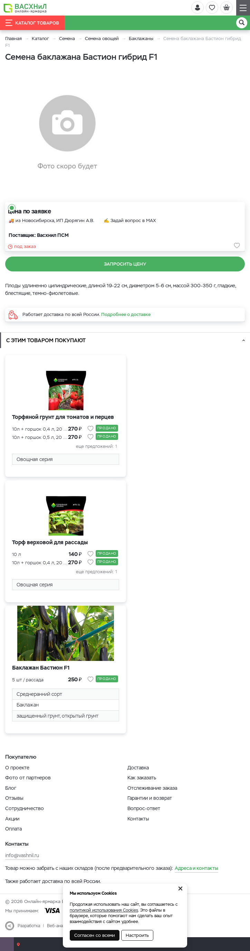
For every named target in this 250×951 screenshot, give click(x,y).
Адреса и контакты (196, 868)
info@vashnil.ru (22, 855)
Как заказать (141, 778)
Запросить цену (125, 264)
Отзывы (14, 798)
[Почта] (7, 944)
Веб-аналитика (61, 926)
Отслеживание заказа (152, 788)
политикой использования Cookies (104, 910)
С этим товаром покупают (46, 340)
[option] (67, 133)
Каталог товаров (32, 23)
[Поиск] (241, 22)
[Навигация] (243, 8)
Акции (12, 819)
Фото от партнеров (28, 778)
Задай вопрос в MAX (133, 220)
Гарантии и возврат (149, 798)
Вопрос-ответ (143, 808)
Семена (67, 38)
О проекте (17, 768)
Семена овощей (102, 38)
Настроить (137, 935)
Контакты (138, 819)
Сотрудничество (24, 808)
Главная (13, 38)
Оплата (13, 829)
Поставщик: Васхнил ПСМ (39, 235)
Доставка (138, 768)
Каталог (40, 38)
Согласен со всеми (94, 935)
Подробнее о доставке (126, 314)
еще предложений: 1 (96, 446)
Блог (10, 788)
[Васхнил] (25, 8)
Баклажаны (142, 38)
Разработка (29, 926)
